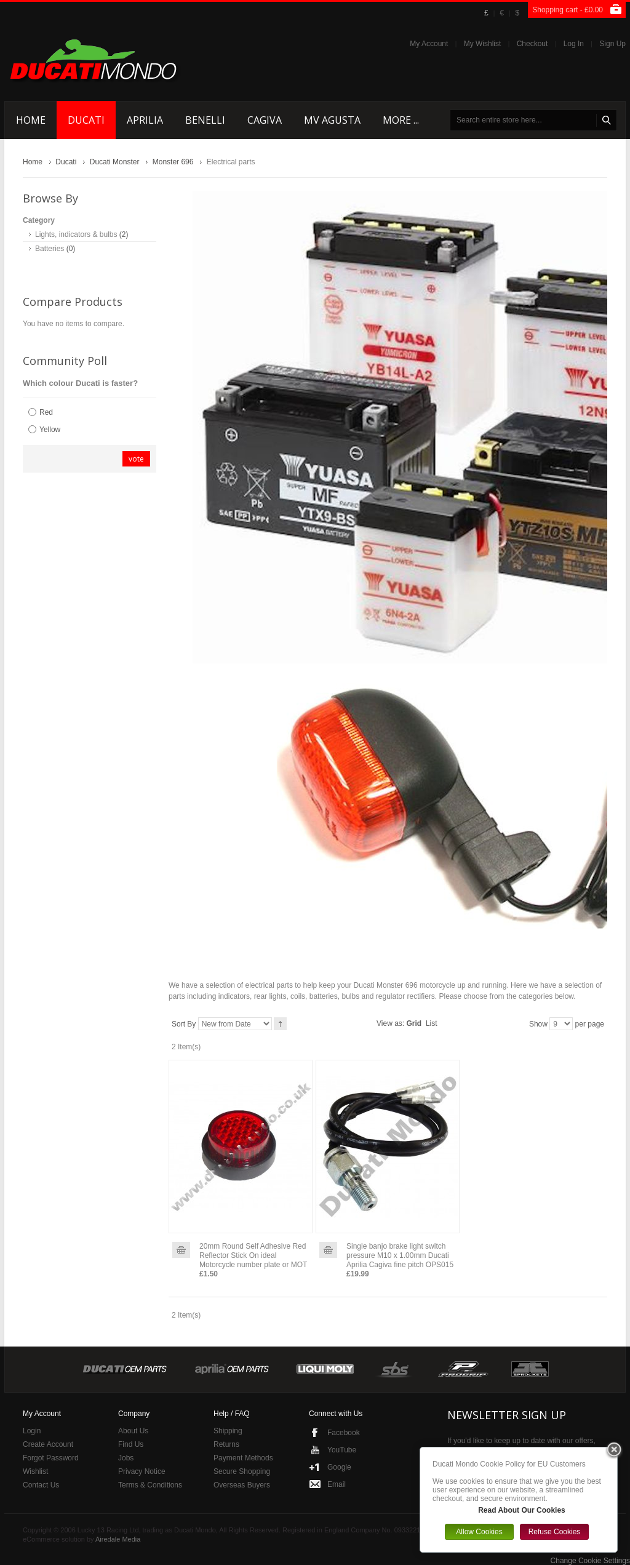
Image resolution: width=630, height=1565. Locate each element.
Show (538, 1024)
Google (339, 1467)
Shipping (227, 1431)
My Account (429, 43)
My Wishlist (482, 43)
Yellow (49, 429)
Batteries (49, 248)
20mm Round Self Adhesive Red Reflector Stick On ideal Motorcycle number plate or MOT (253, 1255)
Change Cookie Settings (590, 1560)
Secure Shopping (241, 1471)
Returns (226, 1444)
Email (336, 1484)
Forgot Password (51, 1458)
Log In (574, 43)
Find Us (130, 1444)
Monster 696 (173, 162)
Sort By (184, 1024)
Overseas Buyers (241, 1485)
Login (32, 1431)
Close (614, 1450)
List (431, 1023)
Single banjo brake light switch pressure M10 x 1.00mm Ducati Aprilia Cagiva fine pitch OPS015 (399, 1255)
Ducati (65, 162)
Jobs (126, 1458)
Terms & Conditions (150, 1485)
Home (32, 162)
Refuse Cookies (554, 1531)
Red (46, 412)
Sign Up (612, 43)
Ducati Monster (115, 162)
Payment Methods (243, 1458)
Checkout (532, 43)
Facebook (343, 1432)
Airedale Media (117, 1539)
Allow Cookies (479, 1531)
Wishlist (35, 1471)
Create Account (48, 1444)
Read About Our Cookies (521, 1510)
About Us (133, 1431)
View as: (390, 1023)
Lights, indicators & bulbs (76, 234)
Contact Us (41, 1485)
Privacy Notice (141, 1471)
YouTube (341, 1450)
